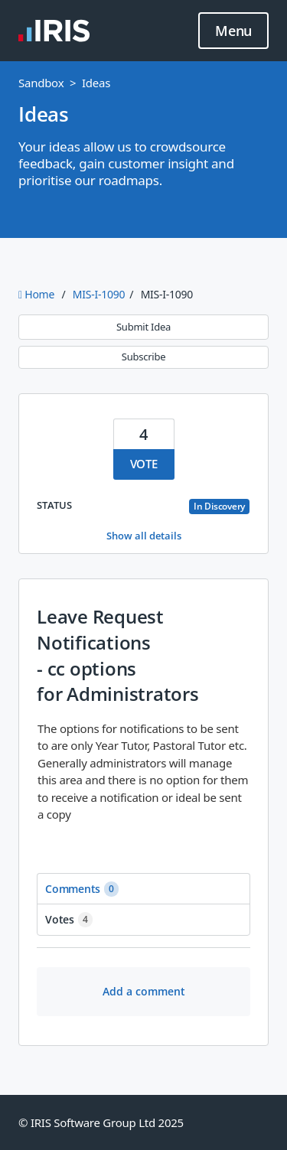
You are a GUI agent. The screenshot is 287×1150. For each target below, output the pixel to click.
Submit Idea (143, 327)
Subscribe (143, 356)
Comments (82, 889)
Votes (69, 919)
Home (37, 294)
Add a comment (144, 991)
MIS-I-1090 (99, 294)
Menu (233, 31)
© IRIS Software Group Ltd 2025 (101, 1122)
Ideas (96, 82)
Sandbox (41, 82)
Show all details (143, 535)
